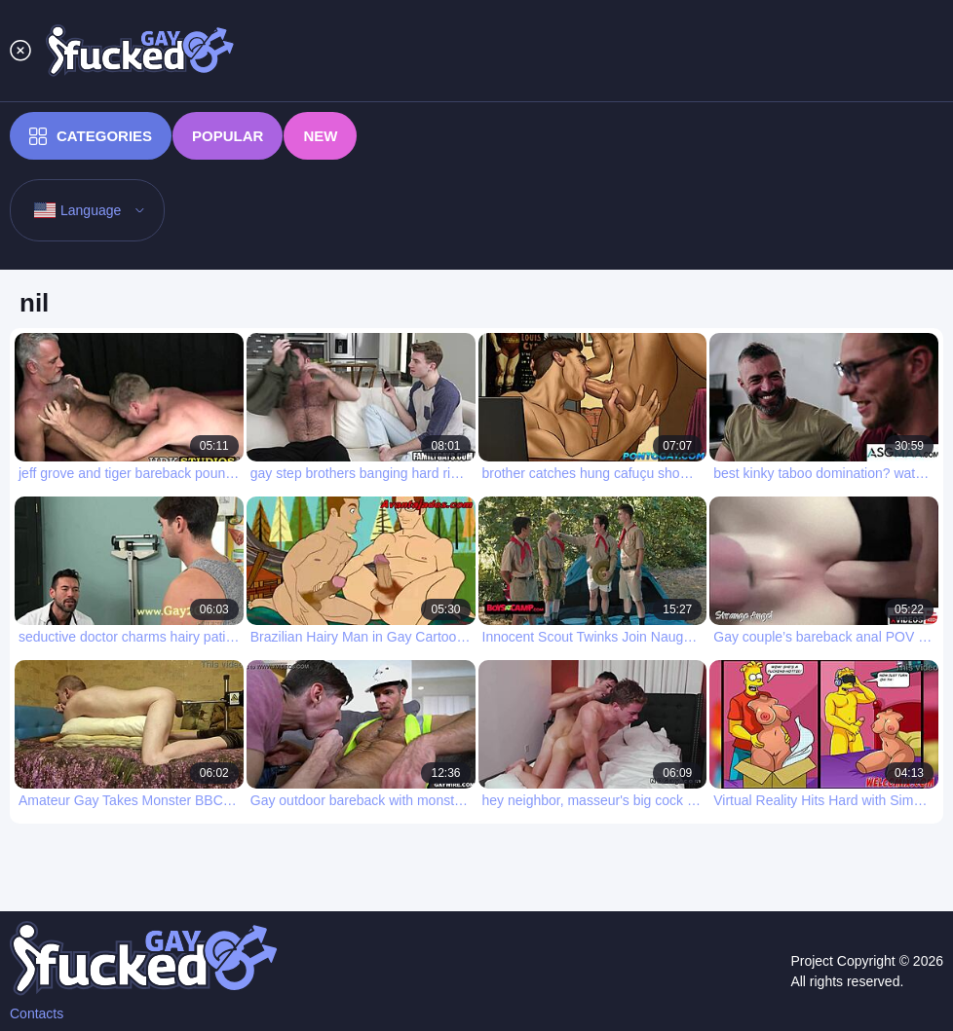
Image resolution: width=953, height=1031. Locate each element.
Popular (227, 136)
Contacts (36, 1013)
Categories (90, 136)
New (320, 136)
